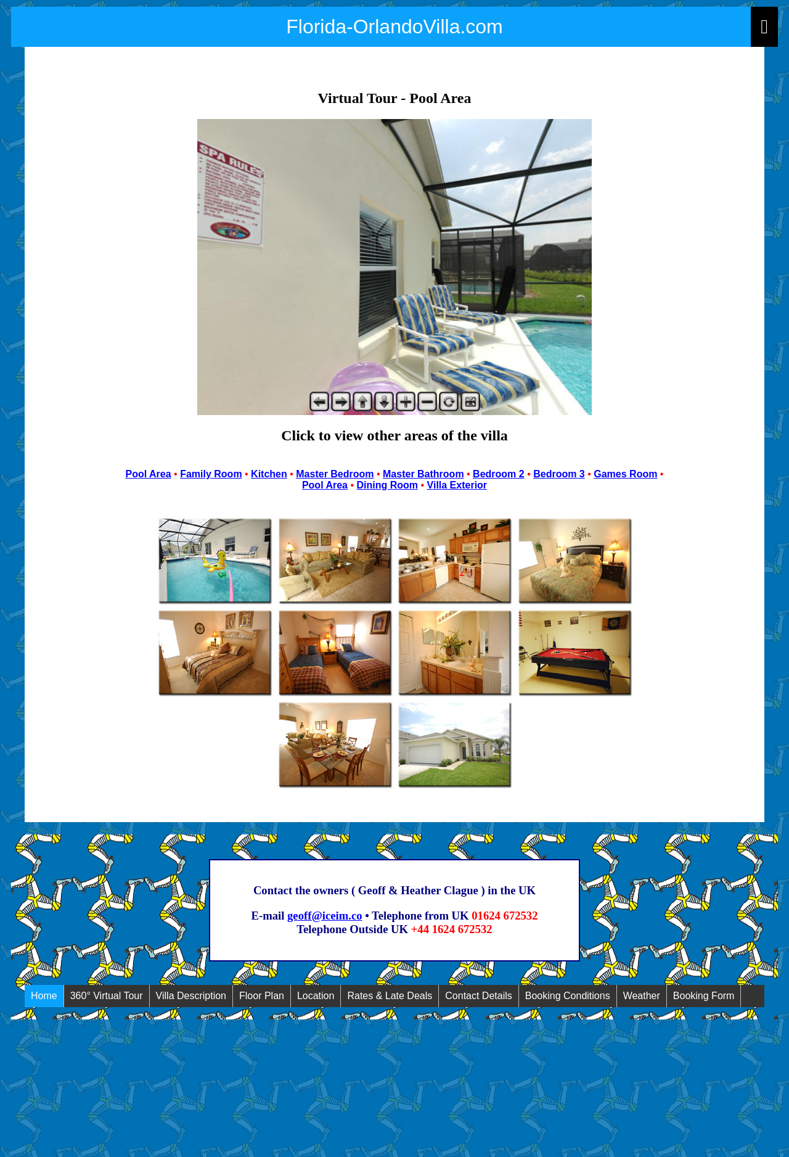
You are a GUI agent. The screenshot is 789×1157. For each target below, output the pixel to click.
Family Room (211, 474)
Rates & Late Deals (389, 995)
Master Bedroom (335, 474)
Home (44, 995)
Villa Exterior (457, 485)
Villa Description (191, 995)
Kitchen (269, 474)
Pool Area (148, 474)
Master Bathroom (423, 474)
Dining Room (388, 485)
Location (316, 995)
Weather (641, 995)
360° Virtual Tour (106, 995)
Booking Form (704, 995)
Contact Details (478, 995)
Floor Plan (261, 995)
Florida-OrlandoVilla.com (394, 26)
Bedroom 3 (559, 474)
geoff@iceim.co (324, 915)
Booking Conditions (567, 995)
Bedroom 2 (499, 474)
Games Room (625, 474)
